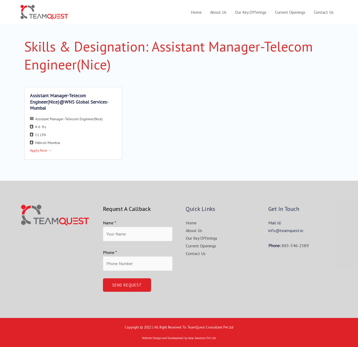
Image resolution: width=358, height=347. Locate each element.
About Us (218, 12)
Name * (109, 222)
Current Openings (290, 12)
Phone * (110, 252)
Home (196, 12)
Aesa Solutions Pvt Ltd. (202, 338)
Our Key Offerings (250, 12)
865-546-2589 (295, 245)
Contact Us (324, 12)
